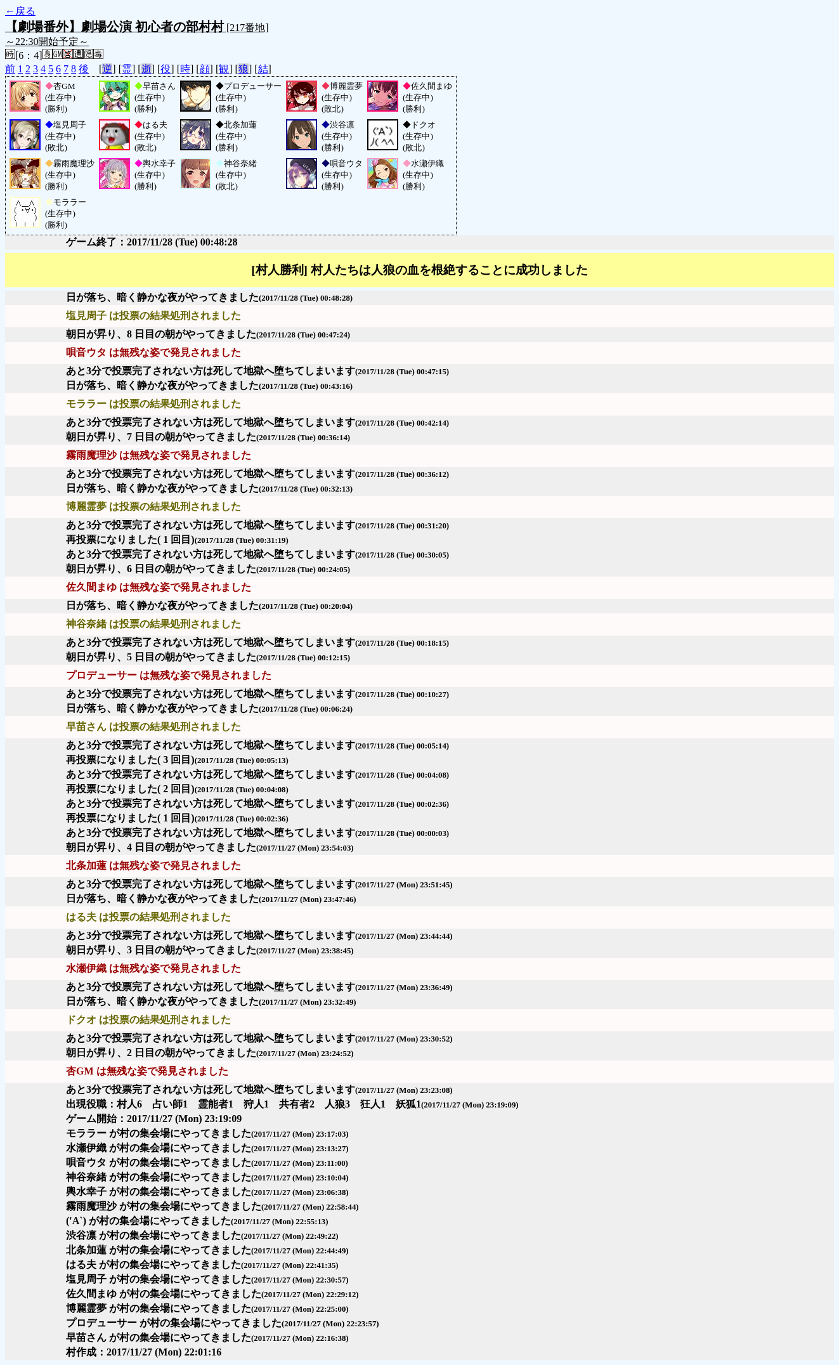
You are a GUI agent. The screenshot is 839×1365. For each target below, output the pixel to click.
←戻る (20, 11)
